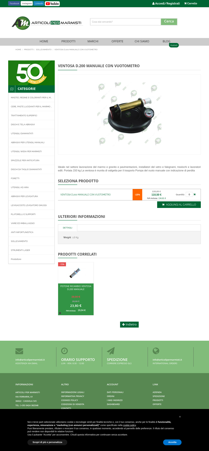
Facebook (14, 3)
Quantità (180, 196)
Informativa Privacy (72, 396)
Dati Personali (115, 392)
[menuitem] (31, 99)
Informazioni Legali (72, 392)
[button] (180, 416)
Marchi (93, 43)
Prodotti (68, 43)
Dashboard (113, 404)
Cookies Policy (69, 400)
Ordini (110, 396)
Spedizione (117, 360)
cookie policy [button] (129, 425)
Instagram (27, 3)
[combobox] (134, 22)
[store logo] (47, 23)
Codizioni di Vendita (72, 404)
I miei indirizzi (115, 400)
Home (44, 43)
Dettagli (67, 230)
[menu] (31, 180)
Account (112, 385)
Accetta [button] (172, 442)
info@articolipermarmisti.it (30, 360)
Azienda (157, 392)
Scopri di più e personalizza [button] (47, 442)
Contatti (66, 408)
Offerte (117, 43)
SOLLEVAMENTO (44, 51)
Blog (166, 43)
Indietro (131, 326)
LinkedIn (39, 3)
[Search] (169, 22)
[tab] (67, 230)
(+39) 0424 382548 (29, 405)
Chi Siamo (142, 43)
